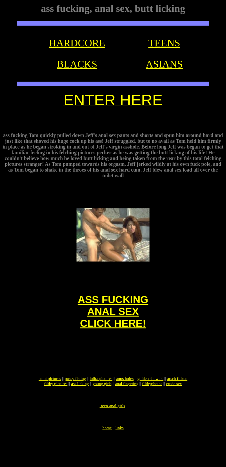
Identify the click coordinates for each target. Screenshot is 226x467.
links (120, 450)
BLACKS (77, 64)
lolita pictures (101, 395)
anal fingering (127, 401)
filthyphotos (152, 401)
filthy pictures (56, 401)
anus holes (125, 395)
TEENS (164, 43)
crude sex (174, 401)
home (107, 450)
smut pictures (50, 395)
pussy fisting (75, 395)
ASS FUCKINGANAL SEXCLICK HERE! (113, 321)
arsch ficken (177, 395)
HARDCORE (77, 43)
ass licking (80, 401)
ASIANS (164, 64)
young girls (102, 401)
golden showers (150, 395)
